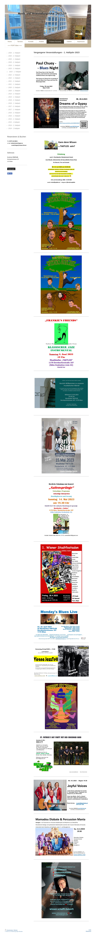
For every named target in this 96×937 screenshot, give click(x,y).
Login (90, 929)
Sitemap (15, 930)
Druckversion (9, 930)
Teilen (10, 173)
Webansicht (88, 931)
